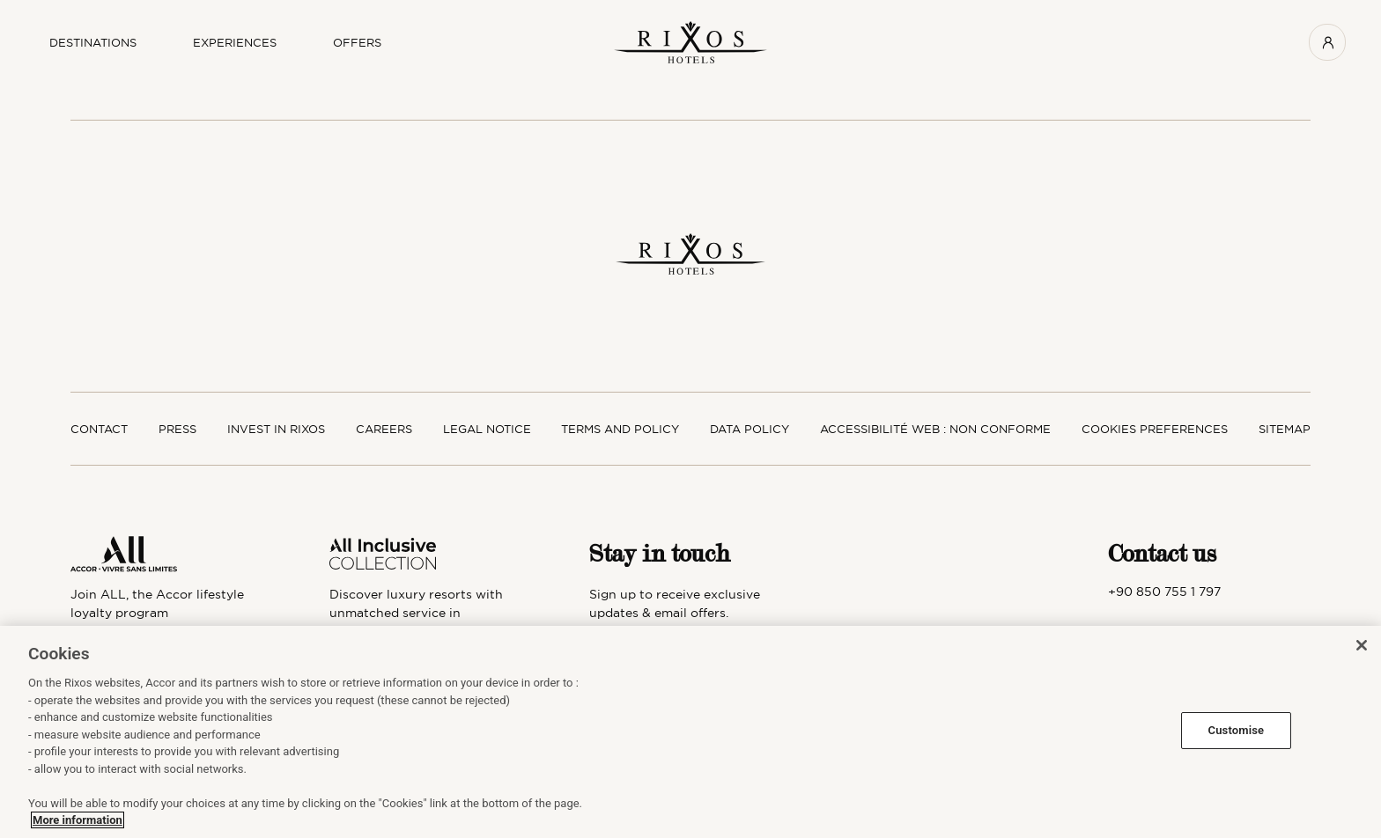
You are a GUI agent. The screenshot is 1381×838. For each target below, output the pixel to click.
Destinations (93, 42)
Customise (1236, 730)
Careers (384, 429)
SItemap (1285, 429)
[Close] (1361, 645)
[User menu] (1327, 42)
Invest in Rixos (276, 429)
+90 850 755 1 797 (1164, 591)
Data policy (749, 429)
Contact (99, 429)
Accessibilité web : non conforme (935, 429)
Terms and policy (620, 429)
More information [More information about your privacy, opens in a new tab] (77, 820)
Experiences (235, 42)
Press (177, 429)
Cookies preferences (1155, 429)
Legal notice (487, 429)
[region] (690, 732)
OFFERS (357, 42)
